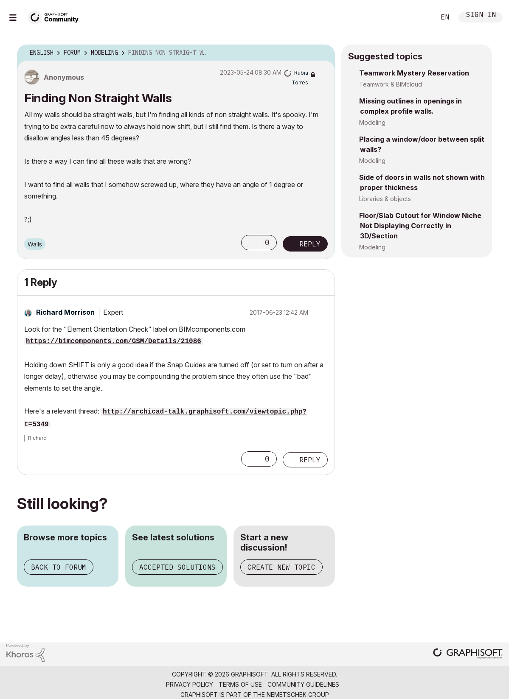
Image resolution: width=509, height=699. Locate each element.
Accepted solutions (177, 567)
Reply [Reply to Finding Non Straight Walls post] (310, 244)
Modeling (372, 122)
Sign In (481, 15)
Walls (35, 244)
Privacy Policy (189, 684)
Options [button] (323, 53)
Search (419, 17)
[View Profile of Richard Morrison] (65, 312)
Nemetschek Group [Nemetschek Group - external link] (298, 694)
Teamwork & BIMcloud (390, 84)
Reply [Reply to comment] (310, 460)
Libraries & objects (385, 198)
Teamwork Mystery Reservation (414, 73)
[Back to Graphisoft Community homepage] (56, 16)
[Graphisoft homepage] (468, 654)
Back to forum (58, 567)
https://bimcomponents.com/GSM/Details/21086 (113, 341)
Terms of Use (240, 684)
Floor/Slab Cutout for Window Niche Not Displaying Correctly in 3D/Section (420, 225)
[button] (250, 242)
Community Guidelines (303, 684)
